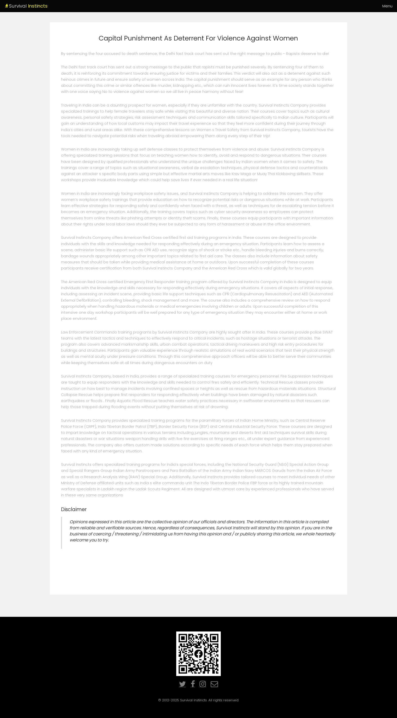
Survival (44, 6)
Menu (387, 6)
